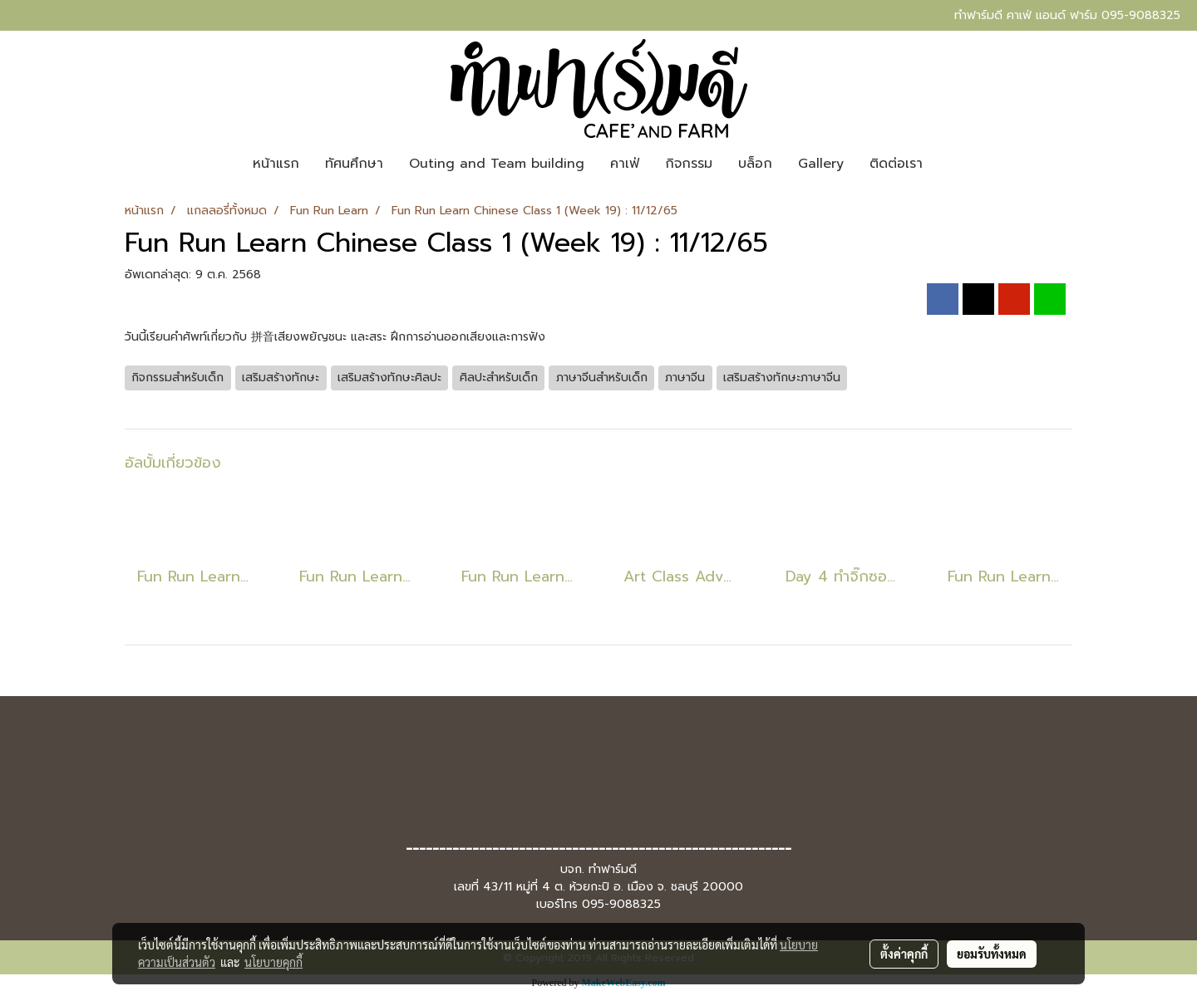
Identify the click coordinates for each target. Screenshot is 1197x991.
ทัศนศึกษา (354, 164)
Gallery (821, 164)
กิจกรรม (688, 164)
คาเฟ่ (624, 164)
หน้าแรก (276, 164)
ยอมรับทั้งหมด (992, 953)
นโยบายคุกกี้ (273, 961)
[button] (950, 163)
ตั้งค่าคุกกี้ (904, 953)
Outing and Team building (496, 164)
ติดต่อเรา (896, 164)
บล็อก (755, 164)
